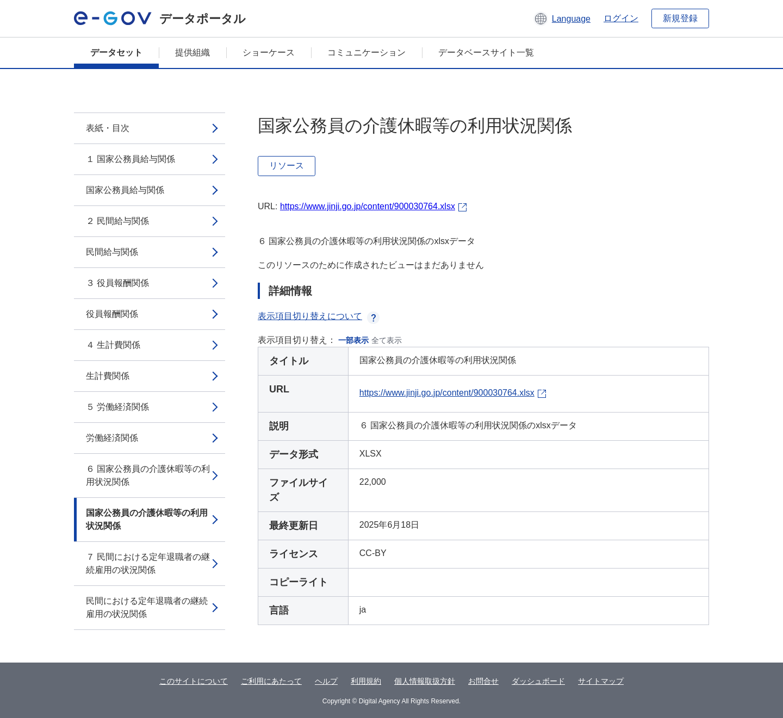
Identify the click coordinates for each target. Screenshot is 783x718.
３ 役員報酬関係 (117, 283)
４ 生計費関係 (113, 344)
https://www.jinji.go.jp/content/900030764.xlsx (367, 206)
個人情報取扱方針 (424, 681)
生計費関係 (107, 375)
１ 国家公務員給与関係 (130, 159)
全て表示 (386, 340)
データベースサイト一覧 (486, 52)
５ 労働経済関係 (117, 406)
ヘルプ (326, 681)
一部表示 (353, 340)
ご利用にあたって (271, 681)
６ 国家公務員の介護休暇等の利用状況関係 (148, 475)
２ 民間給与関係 (117, 221)
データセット (116, 52)
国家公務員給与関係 (125, 190)
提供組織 (192, 52)
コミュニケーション (366, 52)
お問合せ (483, 681)
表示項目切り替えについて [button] (319, 316)
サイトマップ (601, 681)
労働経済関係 (112, 437)
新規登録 (680, 18)
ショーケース (269, 52)
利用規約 (366, 681)
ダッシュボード (538, 681)
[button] (562, 18)
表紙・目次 (107, 128)
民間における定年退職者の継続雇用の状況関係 (147, 607)
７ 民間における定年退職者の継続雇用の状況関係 (148, 563)
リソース (286, 165)
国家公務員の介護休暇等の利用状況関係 (147, 519)
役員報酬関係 (112, 314)
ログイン (621, 18)
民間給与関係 (112, 252)
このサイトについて (193, 681)
